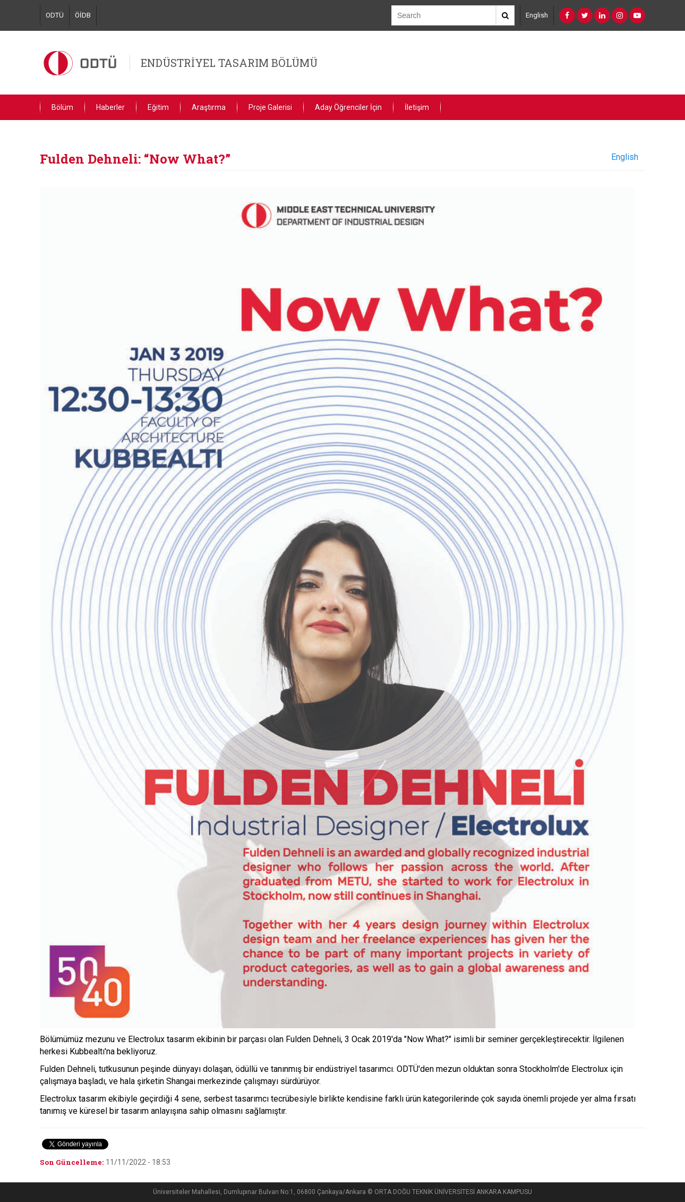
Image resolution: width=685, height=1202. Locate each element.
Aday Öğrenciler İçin (348, 107)
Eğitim (158, 107)
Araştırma (209, 107)
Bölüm (62, 107)
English (537, 15)
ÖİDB (83, 15)
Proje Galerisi (270, 107)
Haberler (110, 107)
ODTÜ (55, 15)
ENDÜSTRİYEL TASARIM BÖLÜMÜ (229, 63)
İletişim (417, 107)
